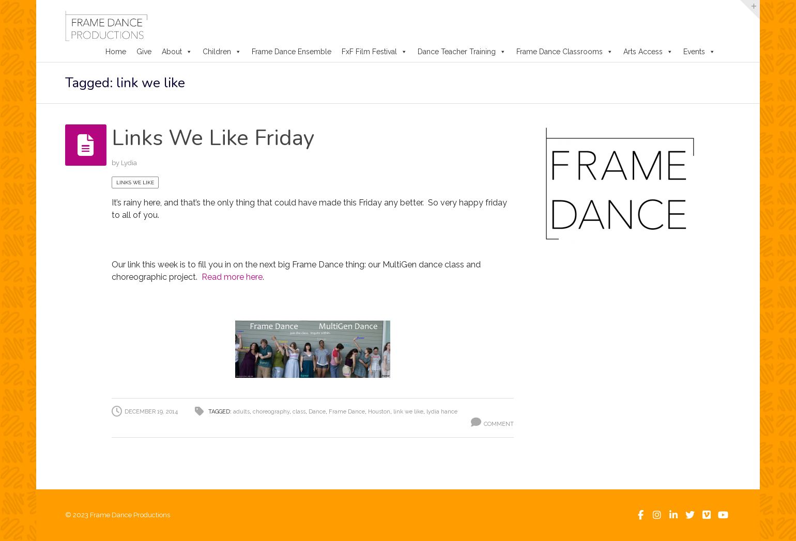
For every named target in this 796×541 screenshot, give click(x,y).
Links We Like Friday (213, 138)
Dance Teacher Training (462, 51)
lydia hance (441, 411)
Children (222, 51)
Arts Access (648, 51)
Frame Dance (347, 411)
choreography (271, 411)
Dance (317, 411)
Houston (379, 411)
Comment (499, 424)
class (299, 411)
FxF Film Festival (374, 51)
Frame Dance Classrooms (564, 51)
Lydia (129, 163)
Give (143, 51)
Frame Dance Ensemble (291, 51)
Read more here (232, 277)
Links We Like (135, 182)
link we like (408, 411)
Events (699, 51)
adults (241, 411)
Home (115, 51)
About (177, 51)
